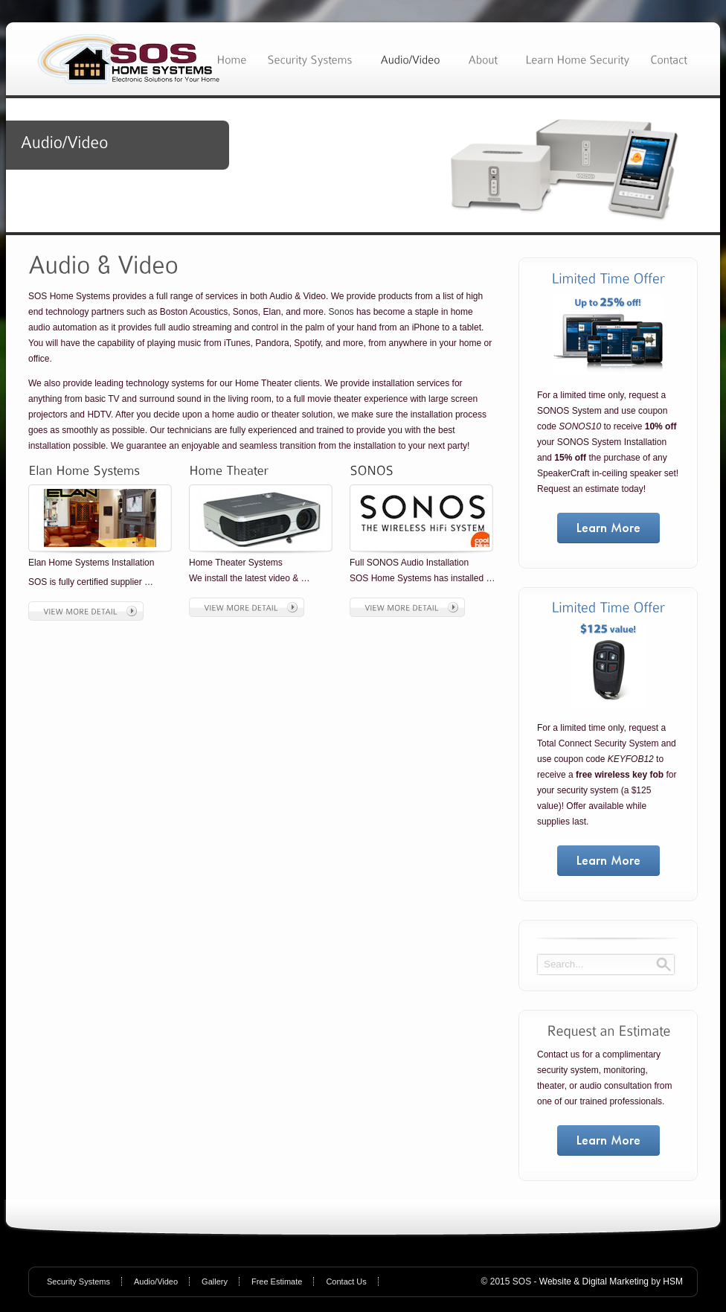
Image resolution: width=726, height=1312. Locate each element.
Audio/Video (156, 1281)
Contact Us (346, 1281)
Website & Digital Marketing (594, 1281)
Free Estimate (276, 1281)
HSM (673, 1281)
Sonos (341, 312)
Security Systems (78, 1281)
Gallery (215, 1281)
